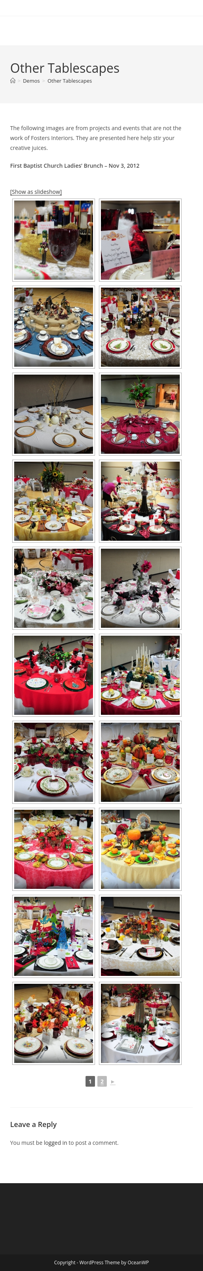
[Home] (12, 80)
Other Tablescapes (69, 80)
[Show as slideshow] (36, 191)
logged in (55, 1142)
